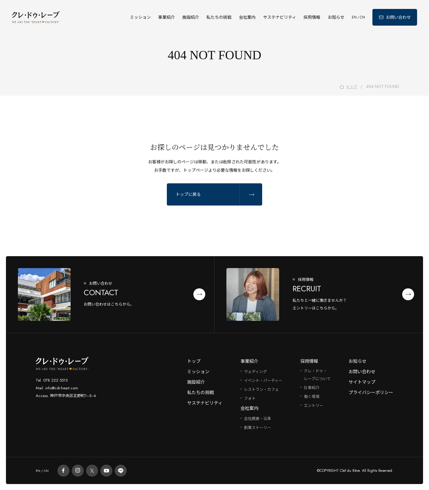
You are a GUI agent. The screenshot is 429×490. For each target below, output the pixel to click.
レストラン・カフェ (261, 389)
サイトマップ (362, 382)
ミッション (140, 17)
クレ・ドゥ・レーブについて (317, 375)
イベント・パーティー (263, 380)
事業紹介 (166, 17)
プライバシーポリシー (371, 392)
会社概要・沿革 (257, 418)
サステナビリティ (279, 17)
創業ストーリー (257, 427)
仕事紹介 (311, 388)
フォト (250, 398)
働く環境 (311, 396)
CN (362, 17)
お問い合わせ (362, 371)
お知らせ (336, 17)
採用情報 (312, 17)
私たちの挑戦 (218, 17)
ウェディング (255, 371)
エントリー (313, 405)
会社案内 (247, 17)
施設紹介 (190, 17)
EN (354, 17)
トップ (193, 361)
